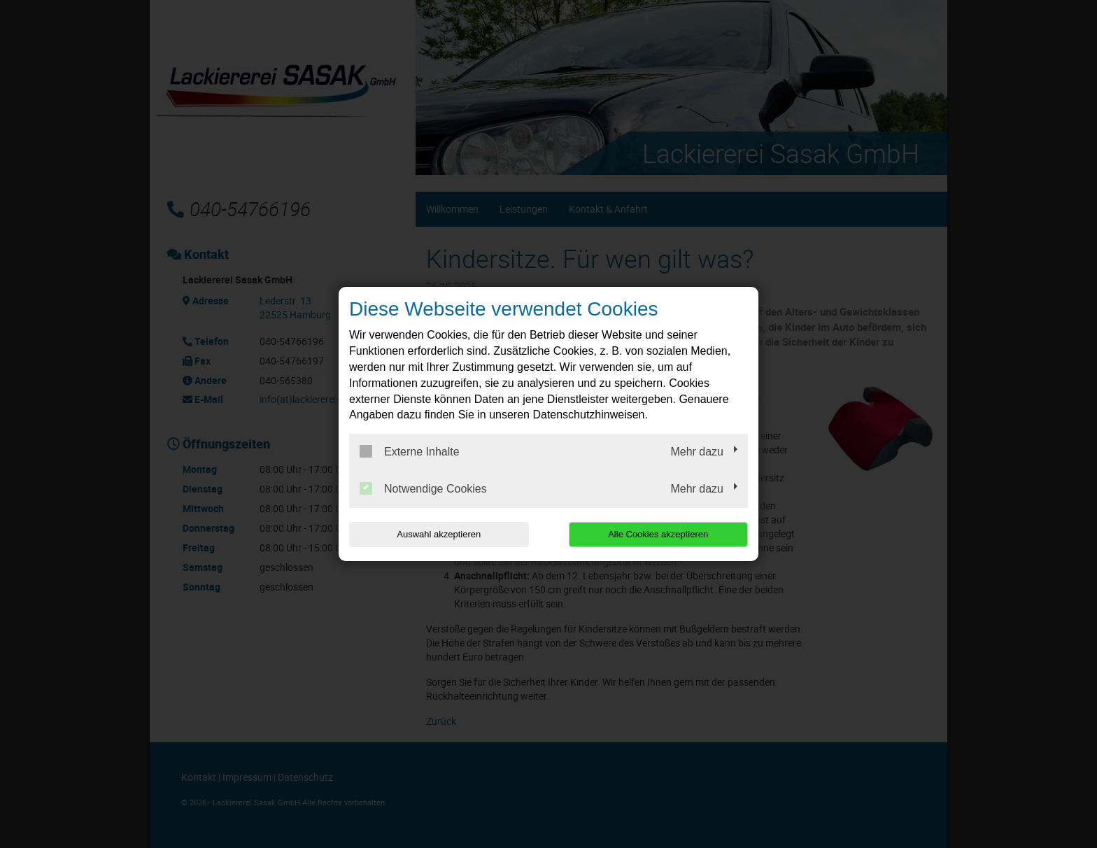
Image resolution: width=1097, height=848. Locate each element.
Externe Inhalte (410, 451)
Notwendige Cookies (423, 488)
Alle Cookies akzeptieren (658, 534)
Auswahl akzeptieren (439, 534)
